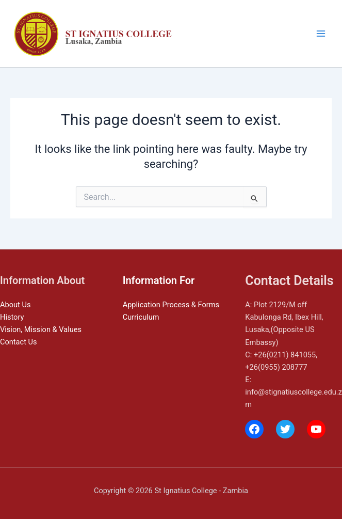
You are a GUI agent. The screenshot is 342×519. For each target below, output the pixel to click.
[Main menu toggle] (321, 33)
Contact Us (18, 342)
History (12, 317)
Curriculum (141, 317)
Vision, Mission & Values (41, 329)
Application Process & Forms (171, 304)
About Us (15, 304)
